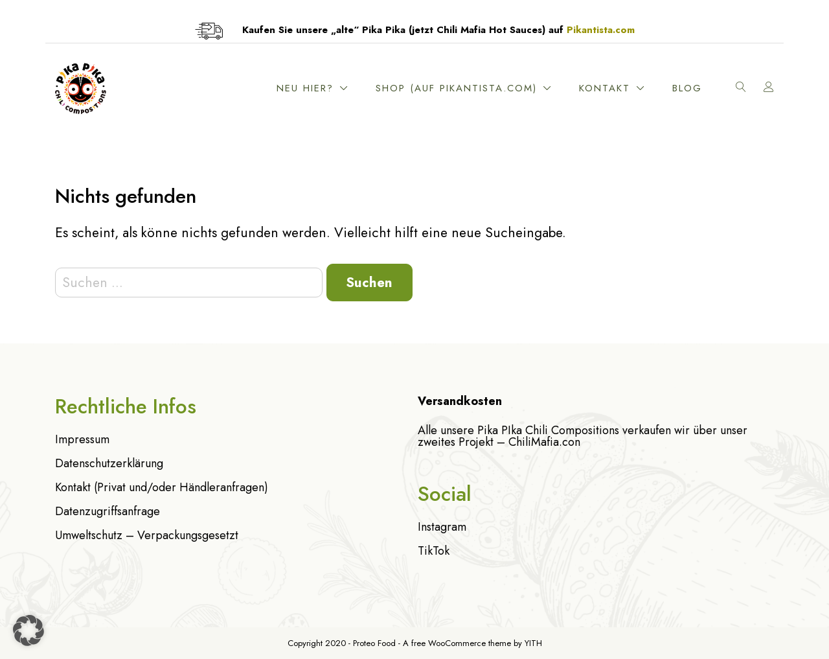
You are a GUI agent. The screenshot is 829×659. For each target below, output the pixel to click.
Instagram (442, 526)
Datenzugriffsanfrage (107, 511)
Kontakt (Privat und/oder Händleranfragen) (161, 487)
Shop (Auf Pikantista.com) (456, 88)
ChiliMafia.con (544, 442)
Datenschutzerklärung (109, 463)
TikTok (433, 550)
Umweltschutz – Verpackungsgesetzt (146, 535)
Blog (687, 88)
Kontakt (604, 88)
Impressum (82, 439)
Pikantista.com (601, 30)
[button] (28, 630)
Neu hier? (305, 88)
